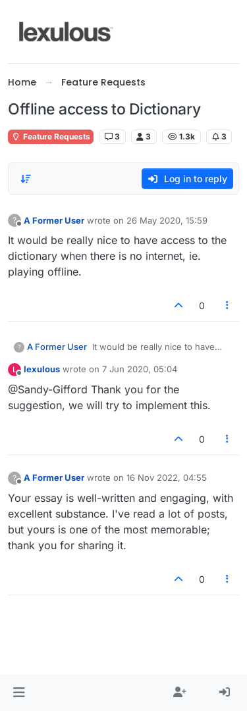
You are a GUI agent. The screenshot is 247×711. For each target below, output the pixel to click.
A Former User (54, 220)
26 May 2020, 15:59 (166, 220)
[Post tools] (228, 305)
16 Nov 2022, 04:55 (166, 477)
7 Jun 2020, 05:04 (139, 369)
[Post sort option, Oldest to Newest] (26, 179)
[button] (18, 692)
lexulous (42, 369)
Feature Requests (50, 136)
